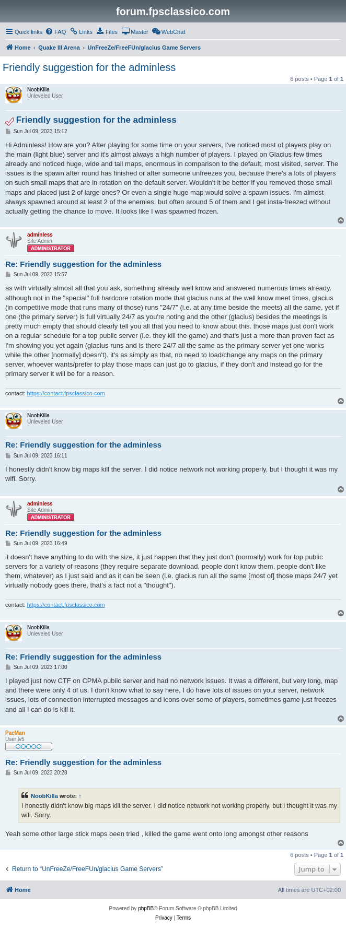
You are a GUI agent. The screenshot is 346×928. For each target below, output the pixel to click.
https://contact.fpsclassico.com (66, 393)
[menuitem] (55, 32)
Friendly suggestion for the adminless (89, 67)
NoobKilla (44, 796)
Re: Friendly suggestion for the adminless (83, 264)
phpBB (146, 908)
